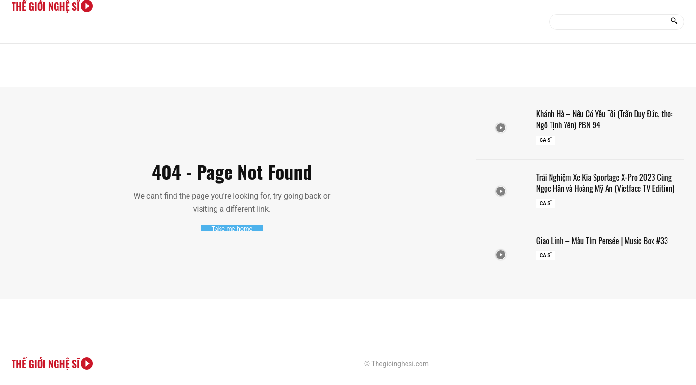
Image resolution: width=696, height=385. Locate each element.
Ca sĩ (546, 140)
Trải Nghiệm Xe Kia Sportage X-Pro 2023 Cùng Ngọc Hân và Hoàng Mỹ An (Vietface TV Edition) (610, 182)
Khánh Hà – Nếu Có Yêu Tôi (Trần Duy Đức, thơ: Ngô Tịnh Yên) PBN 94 (609, 119)
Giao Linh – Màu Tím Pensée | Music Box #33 (607, 240)
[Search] (674, 22)
